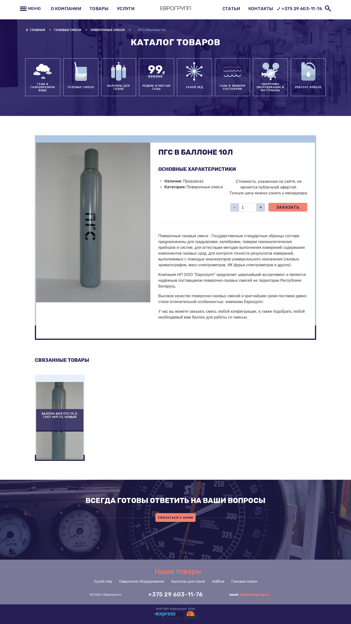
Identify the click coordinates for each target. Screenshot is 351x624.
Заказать (287, 207)
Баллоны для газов (188, 581)
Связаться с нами (175, 517)
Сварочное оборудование (141, 581)
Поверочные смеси (108, 30)
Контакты (260, 8)
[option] (60, 418)
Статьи (231, 8)
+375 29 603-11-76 (299, 8)
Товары (99, 8)
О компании (66, 8)
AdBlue (218, 581)
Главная (37, 30)
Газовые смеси (67, 30)
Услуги (126, 8)
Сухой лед (103, 581)
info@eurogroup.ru (254, 594)
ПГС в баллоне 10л (152, 30)
